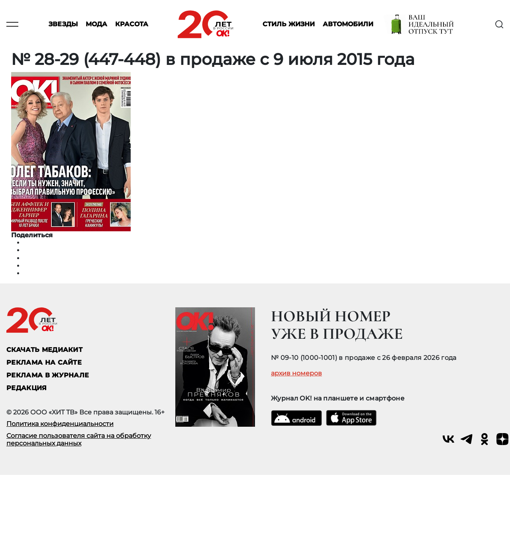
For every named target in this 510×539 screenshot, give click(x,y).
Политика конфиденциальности (60, 424)
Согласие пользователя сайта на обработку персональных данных (78, 439)
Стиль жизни (289, 24)
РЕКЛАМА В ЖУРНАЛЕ (47, 375)
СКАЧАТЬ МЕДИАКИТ (44, 349)
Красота (131, 24)
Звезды (63, 24)
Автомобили (348, 24)
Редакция (26, 388)
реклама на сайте (44, 362)
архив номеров (296, 373)
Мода (96, 24)
